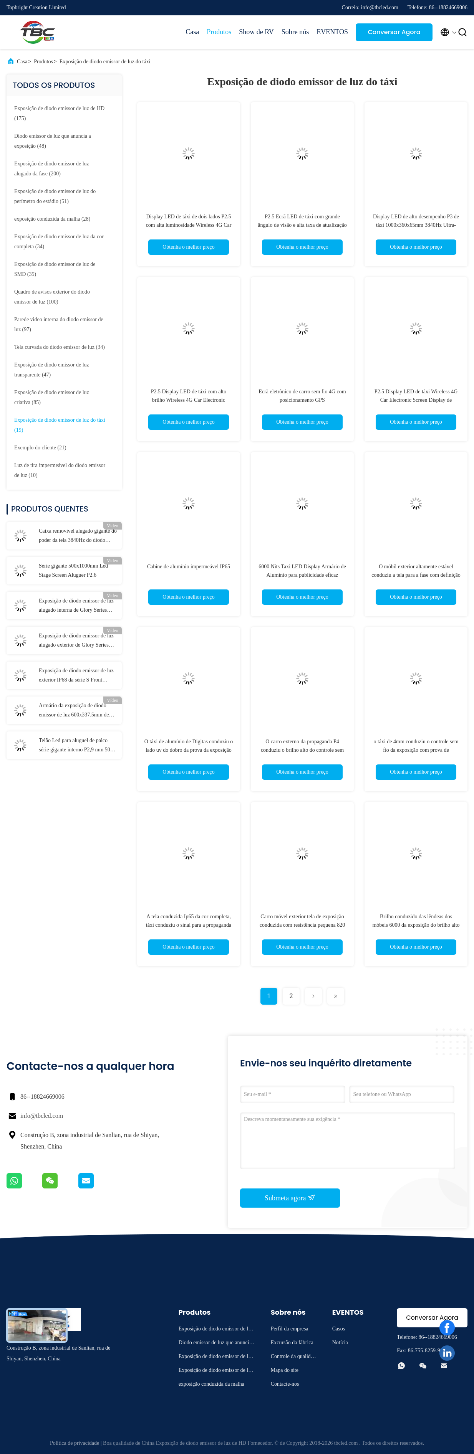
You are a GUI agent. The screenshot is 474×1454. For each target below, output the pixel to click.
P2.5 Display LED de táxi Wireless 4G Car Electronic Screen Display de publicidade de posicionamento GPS (416, 400)
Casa (192, 32)
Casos (338, 1329)
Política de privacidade (74, 1443)
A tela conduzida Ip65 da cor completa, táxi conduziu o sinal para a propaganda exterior (188, 925)
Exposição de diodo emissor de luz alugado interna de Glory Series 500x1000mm (76, 606)
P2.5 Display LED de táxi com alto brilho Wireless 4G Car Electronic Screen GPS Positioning (188, 400)
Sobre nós (295, 32)
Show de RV (256, 32)
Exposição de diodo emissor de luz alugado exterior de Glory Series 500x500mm (76, 641)
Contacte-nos (285, 1384)
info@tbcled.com (41, 1115)
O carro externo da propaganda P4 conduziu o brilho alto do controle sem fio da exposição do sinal (302, 750)
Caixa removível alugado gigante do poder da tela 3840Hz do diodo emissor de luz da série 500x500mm (78, 536)
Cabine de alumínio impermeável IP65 (188, 566)
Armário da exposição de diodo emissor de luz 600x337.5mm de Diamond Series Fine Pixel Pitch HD (74, 711)
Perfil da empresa (289, 1329)
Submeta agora (290, 1197)
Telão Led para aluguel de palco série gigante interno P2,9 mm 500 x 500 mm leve (78, 746)
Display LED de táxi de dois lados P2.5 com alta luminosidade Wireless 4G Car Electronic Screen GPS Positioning (189, 225)
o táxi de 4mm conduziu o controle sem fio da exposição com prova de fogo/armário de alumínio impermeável (415, 750)
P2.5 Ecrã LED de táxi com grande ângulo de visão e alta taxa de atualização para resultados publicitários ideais (302, 225)
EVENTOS (332, 32)
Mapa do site (284, 1370)
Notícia (340, 1342)
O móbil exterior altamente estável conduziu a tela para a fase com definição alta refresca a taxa (415, 575)
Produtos (219, 32)
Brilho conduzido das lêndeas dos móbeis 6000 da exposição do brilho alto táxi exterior (415, 925)
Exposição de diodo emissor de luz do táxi (105, 61)
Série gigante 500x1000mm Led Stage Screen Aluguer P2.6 (73, 570)
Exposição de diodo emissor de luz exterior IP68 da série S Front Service (76, 676)
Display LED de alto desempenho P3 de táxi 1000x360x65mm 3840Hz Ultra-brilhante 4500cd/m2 (416, 225)
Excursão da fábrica (292, 1342)
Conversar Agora (394, 32)
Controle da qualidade (293, 1357)
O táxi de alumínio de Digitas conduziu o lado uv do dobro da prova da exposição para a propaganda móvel (188, 750)
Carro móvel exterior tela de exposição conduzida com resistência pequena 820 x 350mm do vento (302, 925)
